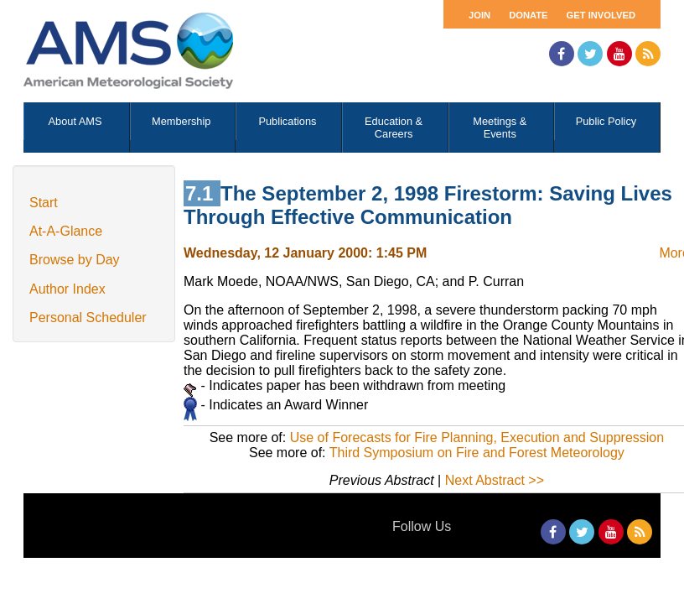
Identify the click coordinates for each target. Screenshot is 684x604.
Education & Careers (393, 127)
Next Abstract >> (494, 480)
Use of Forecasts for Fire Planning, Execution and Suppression (477, 437)
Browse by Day (74, 260)
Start (43, 202)
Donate (528, 15)
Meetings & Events (499, 127)
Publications (287, 121)
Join (479, 15)
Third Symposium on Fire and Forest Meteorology (476, 452)
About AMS (75, 121)
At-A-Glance (65, 231)
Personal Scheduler (88, 317)
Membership (181, 121)
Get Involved (601, 15)
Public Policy (606, 121)
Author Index (67, 289)
